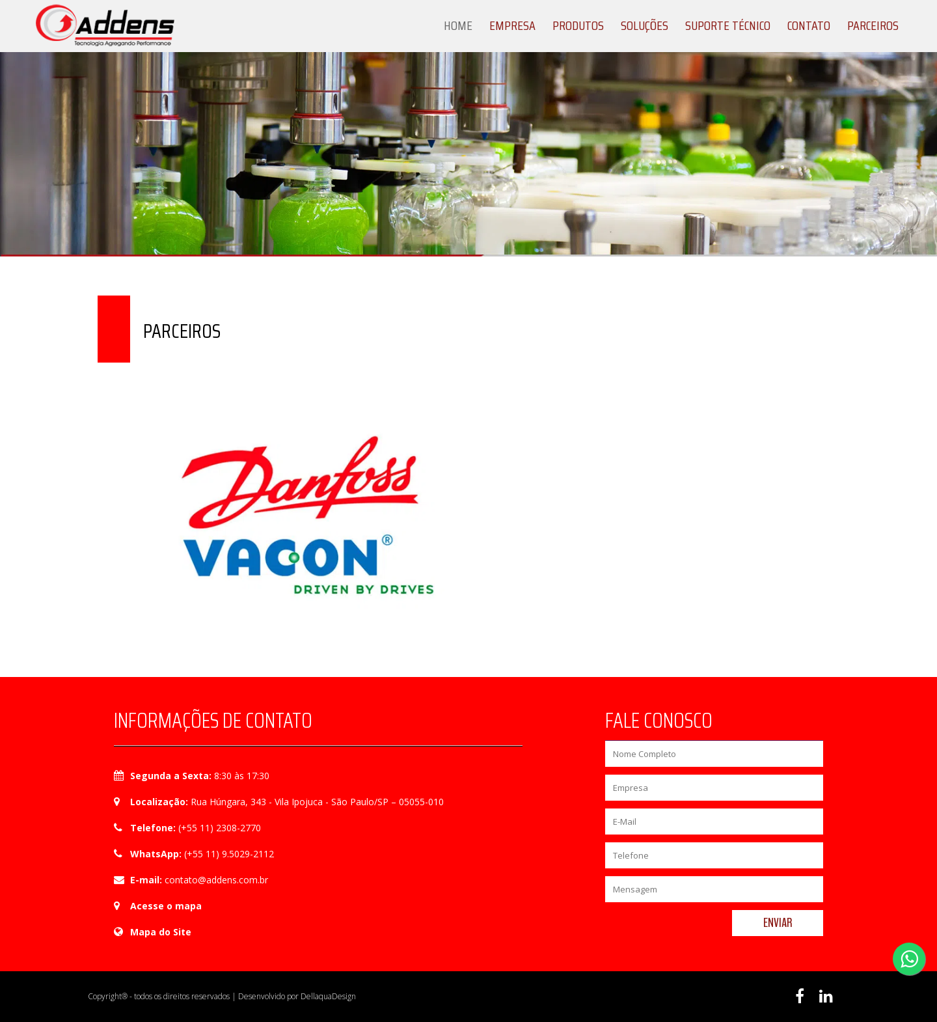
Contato (808, 25)
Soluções (644, 25)
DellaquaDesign (328, 996)
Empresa (512, 25)
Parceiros (873, 25)
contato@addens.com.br (216, 880)
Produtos (578, 25)
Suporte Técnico (727, 25)
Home (458, 25)
